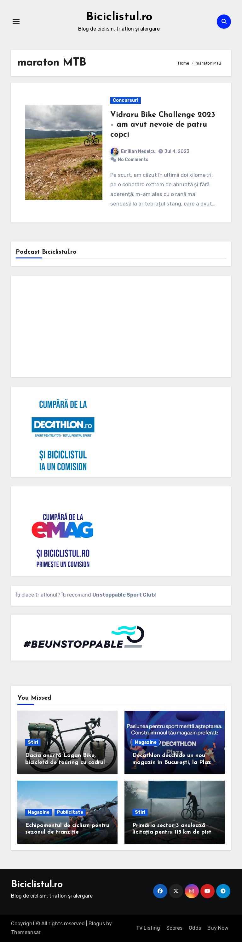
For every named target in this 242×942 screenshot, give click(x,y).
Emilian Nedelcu (133, 151)
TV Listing (148, 928)
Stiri (33, 742)
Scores (174, 928)
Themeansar (25, 932)
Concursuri (125, 100)
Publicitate (70, 812)
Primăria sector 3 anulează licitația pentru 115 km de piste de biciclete (173, 832)
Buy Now (217, 928)
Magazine (146, 742)
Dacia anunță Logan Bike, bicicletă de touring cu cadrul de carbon (65, 762)
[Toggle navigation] (16, 21)
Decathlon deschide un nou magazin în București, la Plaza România (173, 762)
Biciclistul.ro (119, 17)
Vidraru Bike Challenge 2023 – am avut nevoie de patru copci (162, 124)
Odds (195, 928)
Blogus (97, 924)
